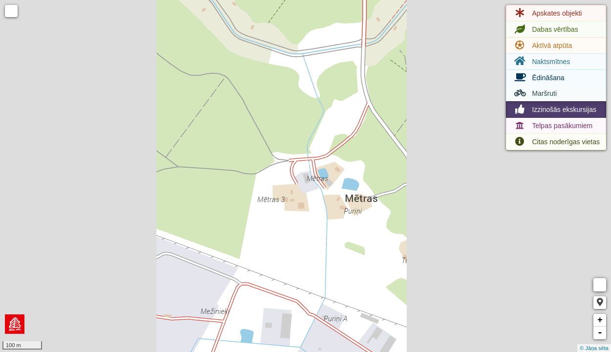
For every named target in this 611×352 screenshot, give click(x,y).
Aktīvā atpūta (542, 45)
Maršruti (534, 93)
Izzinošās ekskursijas (554, 109)
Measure (599, 284)
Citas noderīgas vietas (556, 142)
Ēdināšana (538, 78)
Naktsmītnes (541, 61)
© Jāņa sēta (594, 348)
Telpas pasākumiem (552, 126)
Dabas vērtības (545, 29)
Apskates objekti (547, 13)
